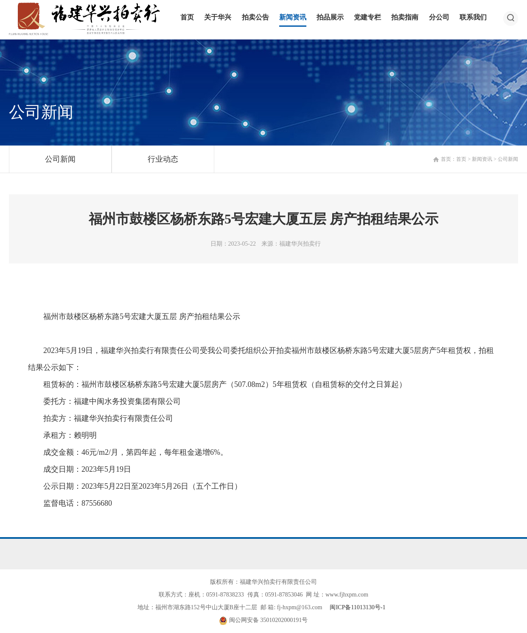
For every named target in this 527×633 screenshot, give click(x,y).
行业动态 (163, 159)
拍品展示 (330, 17)
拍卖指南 (404, 17)
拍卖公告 (255, 17)
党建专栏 (367, 17)
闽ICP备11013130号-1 (357, 607)
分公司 (439, 17)
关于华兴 (217, 17)
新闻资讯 (292, 17)
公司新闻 (60, 159)
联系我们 (473, 17)
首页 (187, 17)
